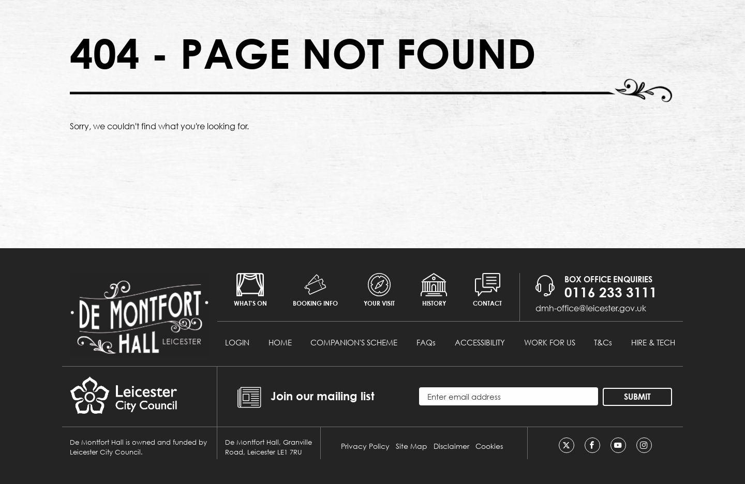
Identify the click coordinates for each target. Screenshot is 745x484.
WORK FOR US (549, 342)
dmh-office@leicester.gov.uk (590, 308)
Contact (487, 290)
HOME (280, 342)
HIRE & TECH (653, 342)
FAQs (426, 342)
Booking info (315, 290)
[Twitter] (566, 445)
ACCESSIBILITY (480, 342)
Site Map (411, 446)
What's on (250, 290)
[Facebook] (592, 445)
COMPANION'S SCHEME (353, 342)
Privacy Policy (365, 446)
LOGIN (237, 342)
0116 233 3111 (610, 292)
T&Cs (603, 342)
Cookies (489, 446)
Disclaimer (451, 446)
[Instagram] (644, 445)
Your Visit (379, 290)
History (434, 290)
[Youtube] (618, 445)
